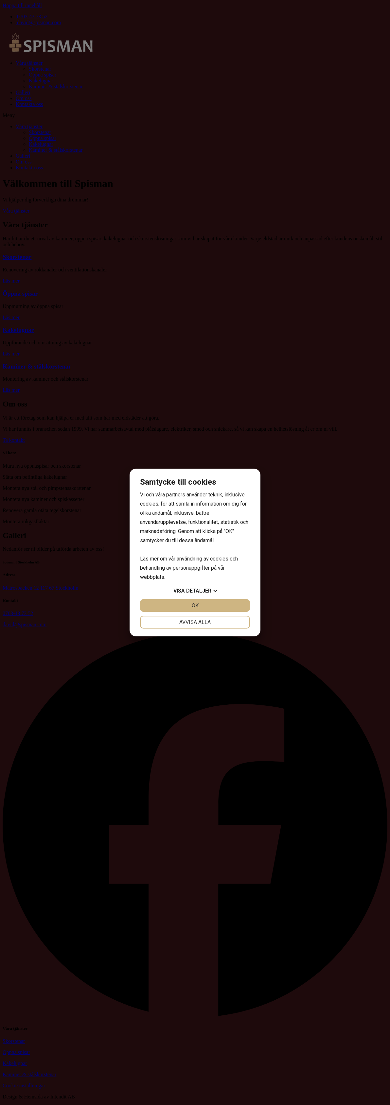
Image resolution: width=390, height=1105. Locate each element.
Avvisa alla (195, 622)
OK (195, 605)
